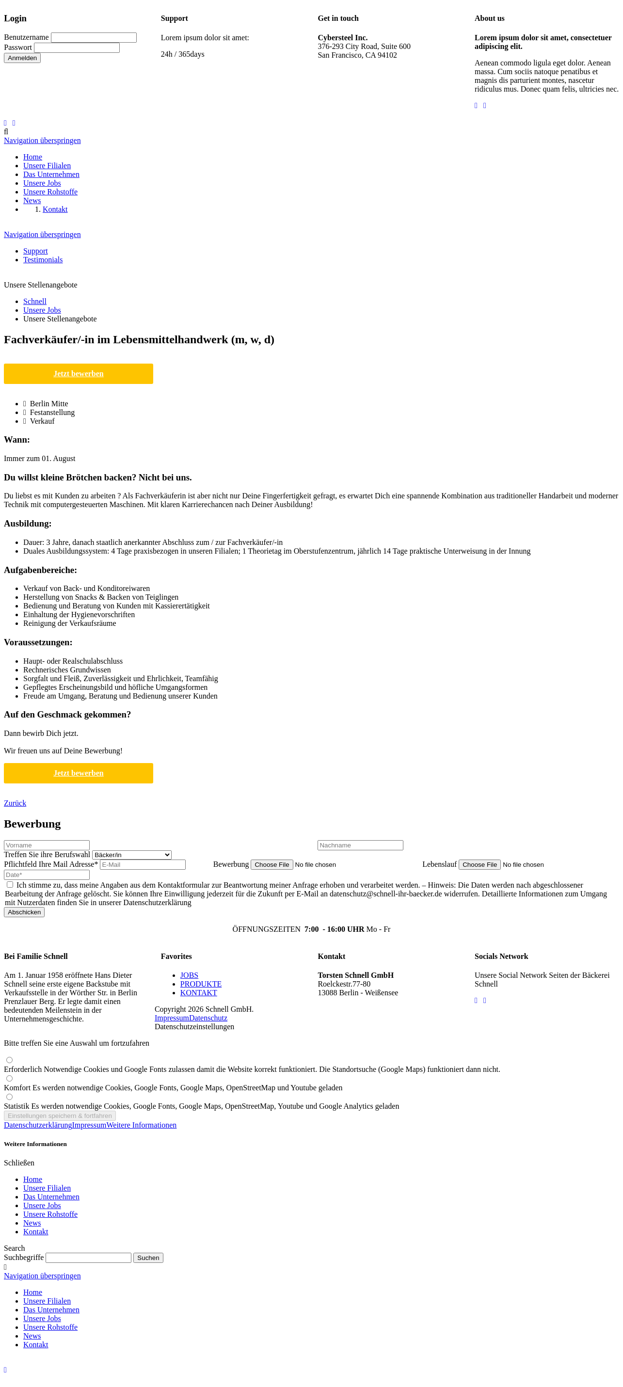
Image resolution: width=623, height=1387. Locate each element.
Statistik (201, 1106)
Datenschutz (208, 1018)
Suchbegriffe (24, 1257)
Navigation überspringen (42, 140)
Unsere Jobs (42, 1205)
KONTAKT (198, 992)
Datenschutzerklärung (38, 1125)
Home (32, 1179)
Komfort (173, 1088)
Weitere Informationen (142, 1125)
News (32, 1223)
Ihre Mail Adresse (52, 864)
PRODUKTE (201, 984)
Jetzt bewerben (78, 373)
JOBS (189, 975)
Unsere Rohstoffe (50, 1214)
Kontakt (35, 1232)
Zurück (15, 803)
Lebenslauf (440, 864)
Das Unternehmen (51, 1197)
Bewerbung (232, 864)
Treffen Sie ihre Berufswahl (48, 854)
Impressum (172, 1018)
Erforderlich (252, 1069)
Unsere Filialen (47, 1188)
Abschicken (24, 912)
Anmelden (22, 58)
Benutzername (26, 37)
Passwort (18, 47)
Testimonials (43, 259)
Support (35, 251)
